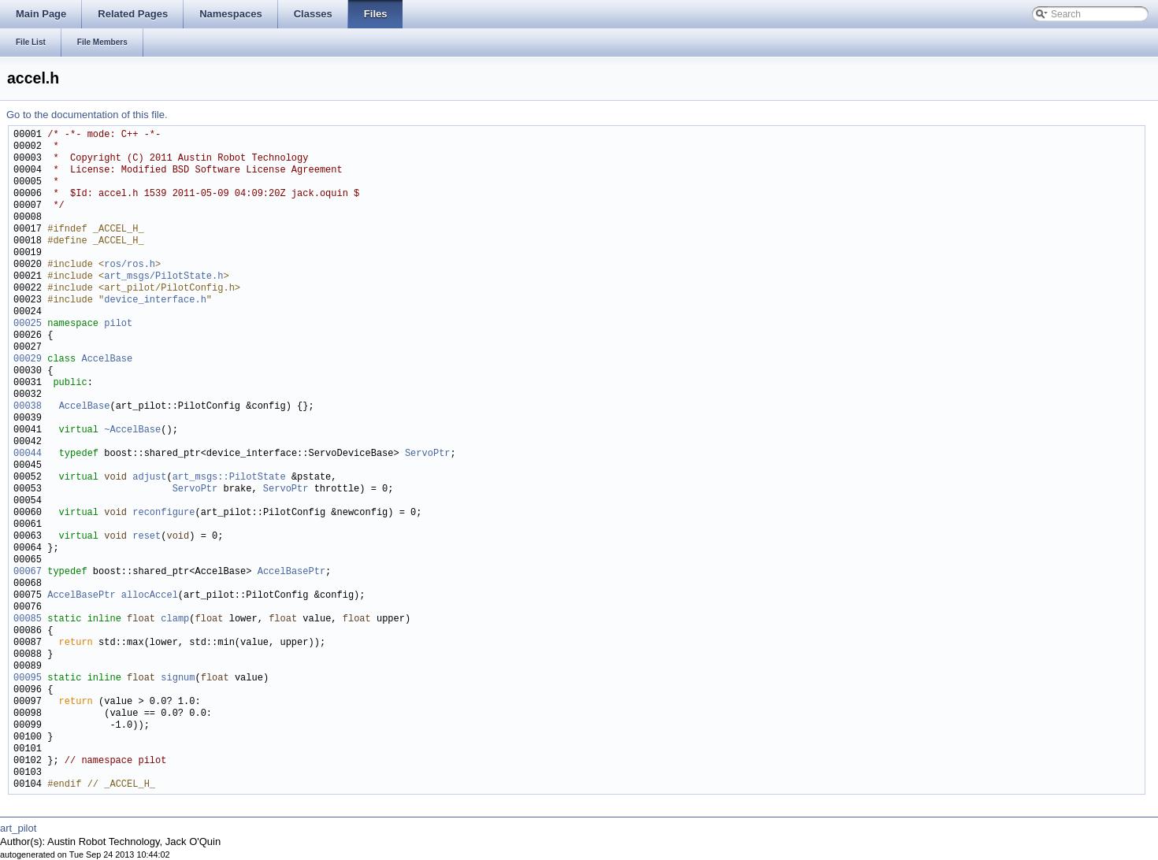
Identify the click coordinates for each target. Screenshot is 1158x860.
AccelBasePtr (291, 572)
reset (146, 536)
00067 (27, 572)
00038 (27, 406)
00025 (27, 324)
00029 (27, 359)
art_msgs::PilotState (229, 477)
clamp (175, 619)
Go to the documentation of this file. (87, 114)
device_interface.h (155, 300)
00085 (27, 619)
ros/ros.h (129, 265)
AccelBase (106, 359)
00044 (27, 454)
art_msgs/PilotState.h (163, 277)
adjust (149, 477)
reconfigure (163, 513)
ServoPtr (428, 454)
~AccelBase (132, 430)
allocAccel (149, 595)
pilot (118, 324)
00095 (27, 678)
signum (178, 678)
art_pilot (18, 828)
